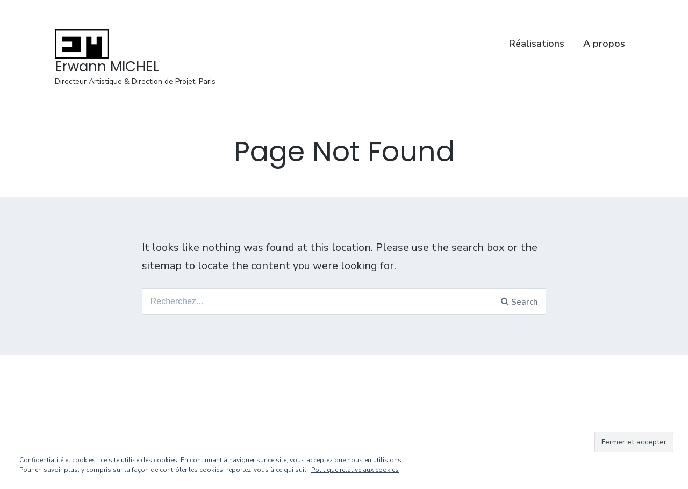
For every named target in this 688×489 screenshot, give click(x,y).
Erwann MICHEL (107, 66)
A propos (604, 43)
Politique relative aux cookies (355, 469)
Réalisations (536, 43)
